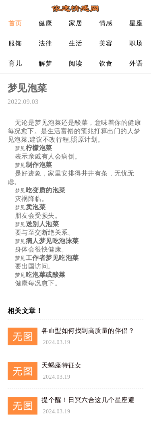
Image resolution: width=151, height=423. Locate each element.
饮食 (105, 63)
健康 (45, 23)
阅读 (75, 63)
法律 (45, 43)
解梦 (45, 63)
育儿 (15, 63)
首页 (15, 23)
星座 (136, 23)
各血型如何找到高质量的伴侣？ (87, 330)
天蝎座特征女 (61, 365)
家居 (75, 23)
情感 (105, 23)
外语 (136, 63)
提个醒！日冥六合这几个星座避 (87, 399)
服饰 (15, 43)
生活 (75, 43)
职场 (136, 43)
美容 (105, 43)
